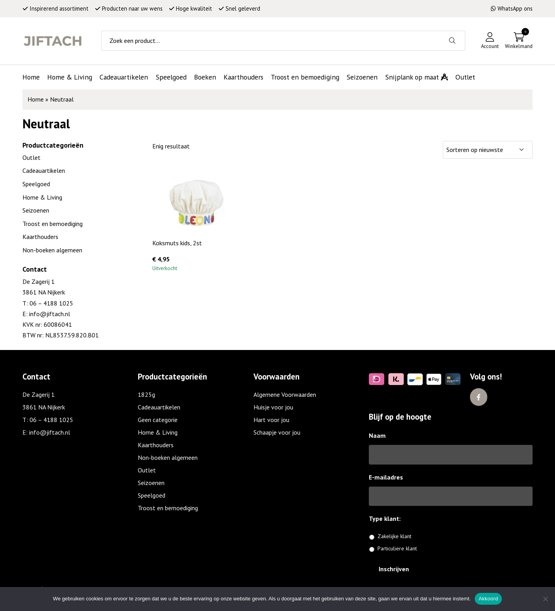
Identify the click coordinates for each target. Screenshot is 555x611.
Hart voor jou (271, 420)
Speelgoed (36, 184)
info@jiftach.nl (49, 314)
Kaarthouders (40, 237)
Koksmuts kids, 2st (177, 243)
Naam (377, 435)
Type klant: (388, 518)
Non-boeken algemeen (52, 250)
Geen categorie (158, 420)
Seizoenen (35, 210)
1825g (146, 394)
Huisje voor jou (273, 407)
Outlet (31, 157)
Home (36, 99)
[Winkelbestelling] (488, 150)
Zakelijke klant (394, 536)
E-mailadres (386, 477)
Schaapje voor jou (276, 432)
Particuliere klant (397, 548)
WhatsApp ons (512, 8)
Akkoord (488, 599)
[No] (545, 599)
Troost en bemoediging (52, 224)
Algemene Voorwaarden (284, 394)
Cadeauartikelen (43, 170)
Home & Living (42, 197)
